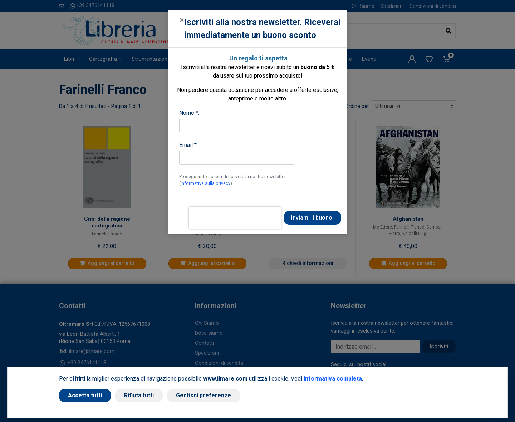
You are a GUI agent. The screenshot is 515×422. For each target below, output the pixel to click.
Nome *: (189, 112)
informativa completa (333, 378)
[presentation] (235, 218)
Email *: (188, 145)
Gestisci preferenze (203, 395)
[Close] (182, 20)
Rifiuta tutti (139, 395)
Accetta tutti (85, 395)
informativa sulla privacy (205, 183)
